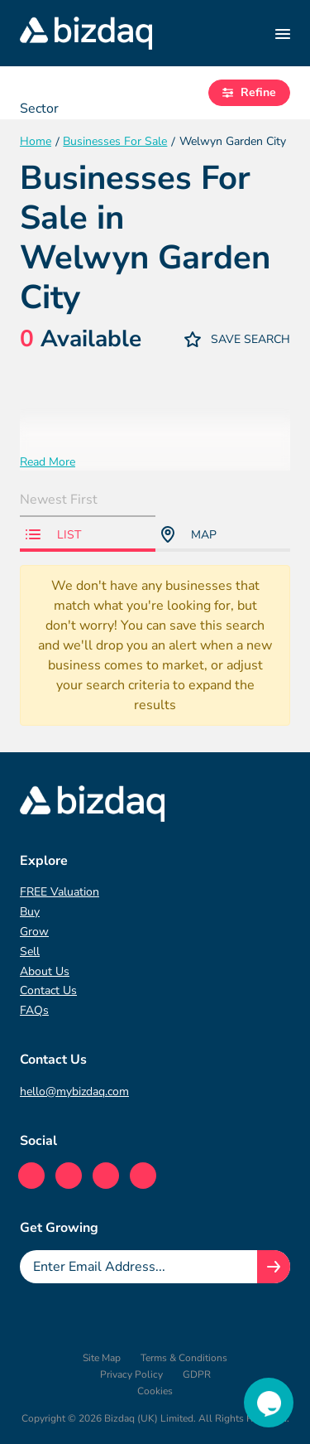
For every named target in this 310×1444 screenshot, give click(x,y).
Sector (39, 108)
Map (189, 534)
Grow (34, 931)
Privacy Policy (131, 1374)
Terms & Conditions (184, 1357)
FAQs (34, 1010)
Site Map (102, 1357)
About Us (44, 971)
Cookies (155, 1391)
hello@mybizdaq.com (74, 1091)
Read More (47, 462)
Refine (249, 92)
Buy (30, 912)
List (53, 535)
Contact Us (48, 990)
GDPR (197, 1374)
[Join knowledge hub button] (273, 1266)
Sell (30, 951)
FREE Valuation (59, 892)
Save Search (237, 339)
